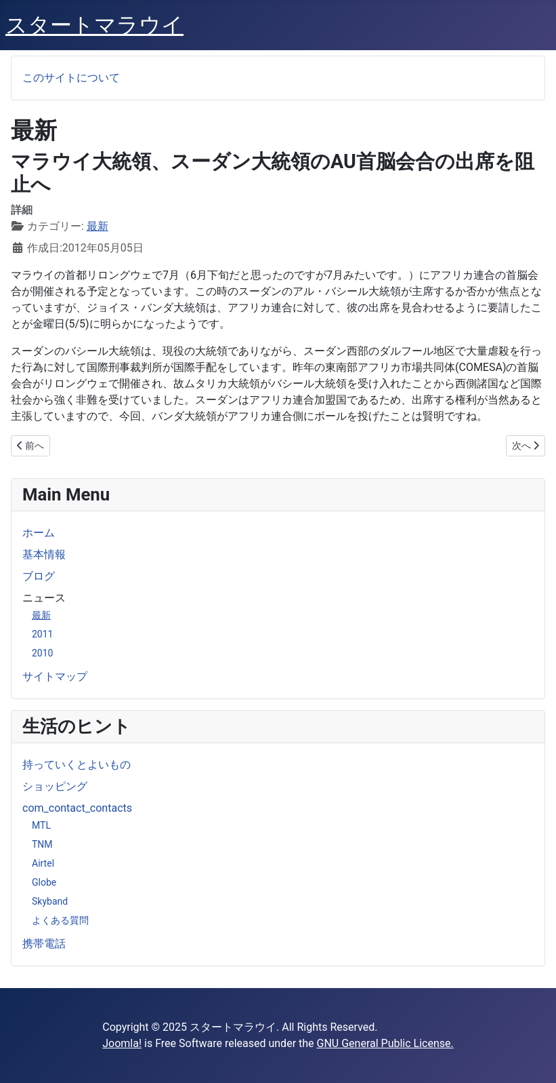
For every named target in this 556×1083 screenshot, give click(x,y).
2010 (42, 653)
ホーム (38, 532)
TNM (42, 844)
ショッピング (54, 786)
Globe (44, 882)
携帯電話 (44, 943)
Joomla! (122, 1043)
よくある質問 (60, 920)
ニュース (44, 597)
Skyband (50, 901)
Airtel (43, 863)
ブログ (38, 576)
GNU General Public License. (385, 1043)
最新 (41, 615)
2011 (42, 634)
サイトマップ (54, 676)
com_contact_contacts (77, 808)
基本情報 (44, 554)
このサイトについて (71, 77)
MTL (41, 825)
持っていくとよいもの (76, 764)
